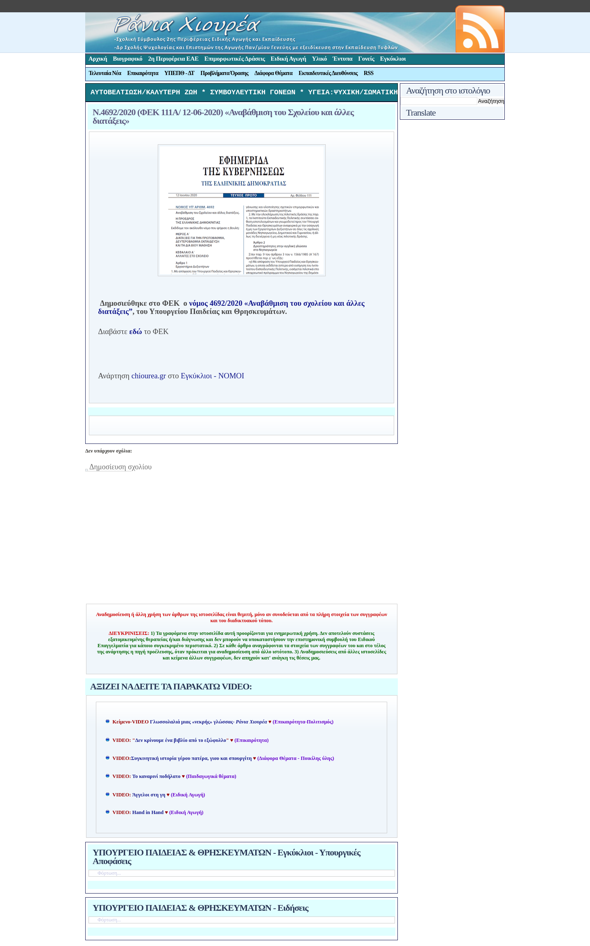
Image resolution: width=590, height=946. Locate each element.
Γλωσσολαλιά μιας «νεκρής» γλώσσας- (208, 724)
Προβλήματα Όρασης (224, 73)
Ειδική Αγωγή (288, 58)
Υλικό (319, 58)
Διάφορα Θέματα (273, 73)
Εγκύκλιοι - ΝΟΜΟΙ (212, 377)
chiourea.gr (149, 377)
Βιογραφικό (128, 58)
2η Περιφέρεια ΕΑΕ (173, 58)
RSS (369, 73)
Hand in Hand (147, 814)
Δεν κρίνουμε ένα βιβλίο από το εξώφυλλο (180, 742)
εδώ (135, 333)
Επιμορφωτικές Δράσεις (234, 58)
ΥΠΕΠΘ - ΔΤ (179, 73)
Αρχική (97, 58)
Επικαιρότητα (142, 73)
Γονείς (366, 58)
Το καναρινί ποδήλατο (156, 778)
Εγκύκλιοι (393, 58)
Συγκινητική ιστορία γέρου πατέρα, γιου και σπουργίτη (192, 760)
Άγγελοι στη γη (149, 797)
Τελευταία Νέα (105, 73)
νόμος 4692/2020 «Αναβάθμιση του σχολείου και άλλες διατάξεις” (231, 309)
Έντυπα (342, 58)
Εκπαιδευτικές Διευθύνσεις (328, 73)
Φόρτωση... (109, 875)
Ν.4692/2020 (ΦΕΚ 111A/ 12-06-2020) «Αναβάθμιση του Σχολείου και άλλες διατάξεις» (223, 118)
